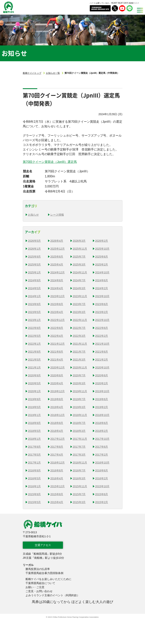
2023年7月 (79, 304)
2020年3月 (79, 383)
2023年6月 (101, 304)
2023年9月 (34, 304)
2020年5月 (34, 383)
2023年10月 (102, 296)
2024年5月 (34, 288)
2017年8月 (56, 446)
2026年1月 (34, 248)
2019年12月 (57, 391)
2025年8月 (56, 256)
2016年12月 (57, 462)
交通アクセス (43, 545)
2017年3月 (79, 454)
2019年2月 (101, 407)
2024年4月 (56, 288)
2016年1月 (34, 486)
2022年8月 (56, 327)
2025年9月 (34, 256)
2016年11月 (80, 462)
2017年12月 (57, 438)
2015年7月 (79, 494)
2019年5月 (34, 407)
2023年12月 (57, 296)
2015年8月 (56, 494)
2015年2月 (101, 502)
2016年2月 (101, 478)
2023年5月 (34, 312)
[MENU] (139, 10)
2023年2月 (101, 312)
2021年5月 (34, 359)
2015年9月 (34, 494)
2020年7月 (79, 375)
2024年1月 (34, 296)
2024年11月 (80, 272)
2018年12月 (57, 415)
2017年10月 (102, 438)
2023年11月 (80, 296)
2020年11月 (80, 367)
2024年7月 (79, 280)
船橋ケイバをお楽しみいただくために (48, 579)
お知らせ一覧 (53, 73)
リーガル (28, 564)
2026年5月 (34, 240)
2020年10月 (102, 367)
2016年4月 (56, 478)
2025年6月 (101, 256)
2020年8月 (56, 375)
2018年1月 (34, 438)
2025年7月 (79, 256)
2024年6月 (101, 280)
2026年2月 (101, 240)
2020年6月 (101, 375)
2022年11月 (80, 319)
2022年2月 (101, 335)
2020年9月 (34, 375)
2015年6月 (101, 494)
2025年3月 (79, 264)
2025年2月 (101, 264)
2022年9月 (34, 327)
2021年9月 (34, 351)
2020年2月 (101, 383)
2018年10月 (102, 415)
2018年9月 (34, 422)
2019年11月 (80, 391)
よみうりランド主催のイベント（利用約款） (52, 595)
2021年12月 (57, 343)
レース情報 (57, 214)
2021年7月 (79, 351)
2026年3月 (79, 240)
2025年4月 (56, 264)
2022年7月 (79, 327)
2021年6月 (101, 351)
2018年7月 (79, 422)
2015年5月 (34, 502)
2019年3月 (79, 407)
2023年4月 (56, 312)
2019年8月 (56, 399)
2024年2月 (101, 288)
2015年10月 (102, 486)
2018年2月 (101, 430)
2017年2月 (101, 454)
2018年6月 (101, 422)
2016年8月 (56, 470)
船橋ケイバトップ (32, 73)
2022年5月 (34, 335)
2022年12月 (57, 319)
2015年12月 (57, 486)
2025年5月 (34, 264)
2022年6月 (101, 327)
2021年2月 (101, 359)
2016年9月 (34, 470)
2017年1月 (34, 462)
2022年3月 (79, 335)
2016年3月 (79, 478)
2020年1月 (34, 391)
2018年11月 (80, 415)
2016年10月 (102, 462)
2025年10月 (102, 248)
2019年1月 (34, 415)
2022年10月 (102, 319)
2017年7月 (79, 446)
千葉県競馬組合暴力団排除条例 (44, 573)
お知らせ (33, 214)
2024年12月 (57, 272)
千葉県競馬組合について (40, 583)
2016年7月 (79, 470)
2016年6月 (101, 470)
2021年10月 (102, 343)
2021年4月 (56, 359)
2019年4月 (56, 407)
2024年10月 (102, 272)
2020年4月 (56, 383)
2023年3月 (79, 312)
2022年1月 (34, 343)
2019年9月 (34, 399)
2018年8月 (56, 422)
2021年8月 (56, 351)
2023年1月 (34, 319)
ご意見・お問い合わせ (39, 591)
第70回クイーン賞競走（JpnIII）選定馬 (50, 161)
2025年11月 (80, 248)
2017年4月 (56, 454)
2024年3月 (79, 288)
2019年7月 (79, 399)
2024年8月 (56, 280)
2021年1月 (34, 367)
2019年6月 (101, 399)
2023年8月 (56, 304)
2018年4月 (56, 430)
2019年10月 (102, 391)
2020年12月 (57, 367)
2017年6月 (101, 446)
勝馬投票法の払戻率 (37, 569)
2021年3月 (79, 359)
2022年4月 (56, 335)
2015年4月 (56, 502)
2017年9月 (34, 446)
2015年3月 (79, 502)
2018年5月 (34, 430)
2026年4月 (56, 240)
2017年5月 (34, 454)
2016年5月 (34, 478)
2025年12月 (57, 248)
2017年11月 (80, 438)
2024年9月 (34, 280)
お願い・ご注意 (34, 587)
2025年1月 (34, 272)
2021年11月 (80, 343)
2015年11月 (80, 486)
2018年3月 (79, 430)
